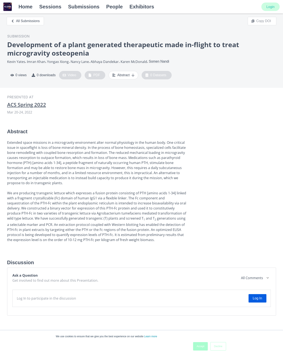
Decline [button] (218, 346)
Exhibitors (141, 6)
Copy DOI (261, 21)
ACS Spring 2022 (26, 104)
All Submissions (25, 21)
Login (270, 7)
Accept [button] (200, 346)
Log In (257, 298)
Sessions (50, 6)
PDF (94, 75)
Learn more (150, 336)
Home (25, 6)
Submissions (83, 6)
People (114, 6)
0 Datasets (155, 75)
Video (69, 75)
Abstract (123, 75)
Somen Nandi (159, 61)
